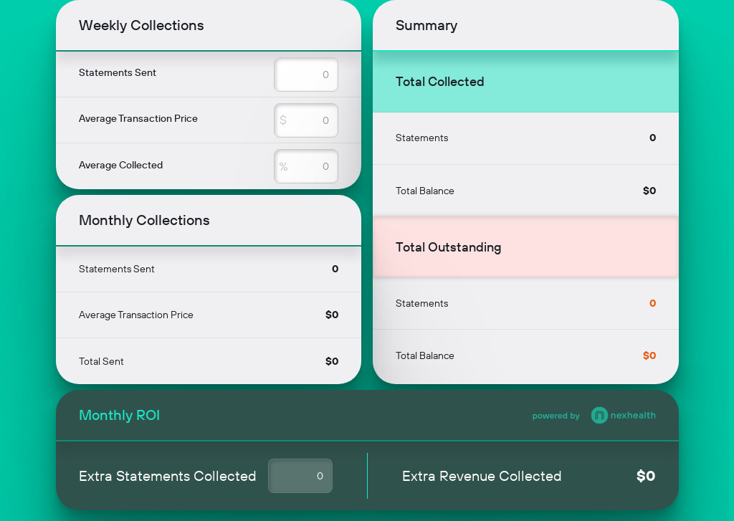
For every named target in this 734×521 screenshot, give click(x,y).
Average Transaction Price (138, 118)
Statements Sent (117, 72)
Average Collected (121, 164)
